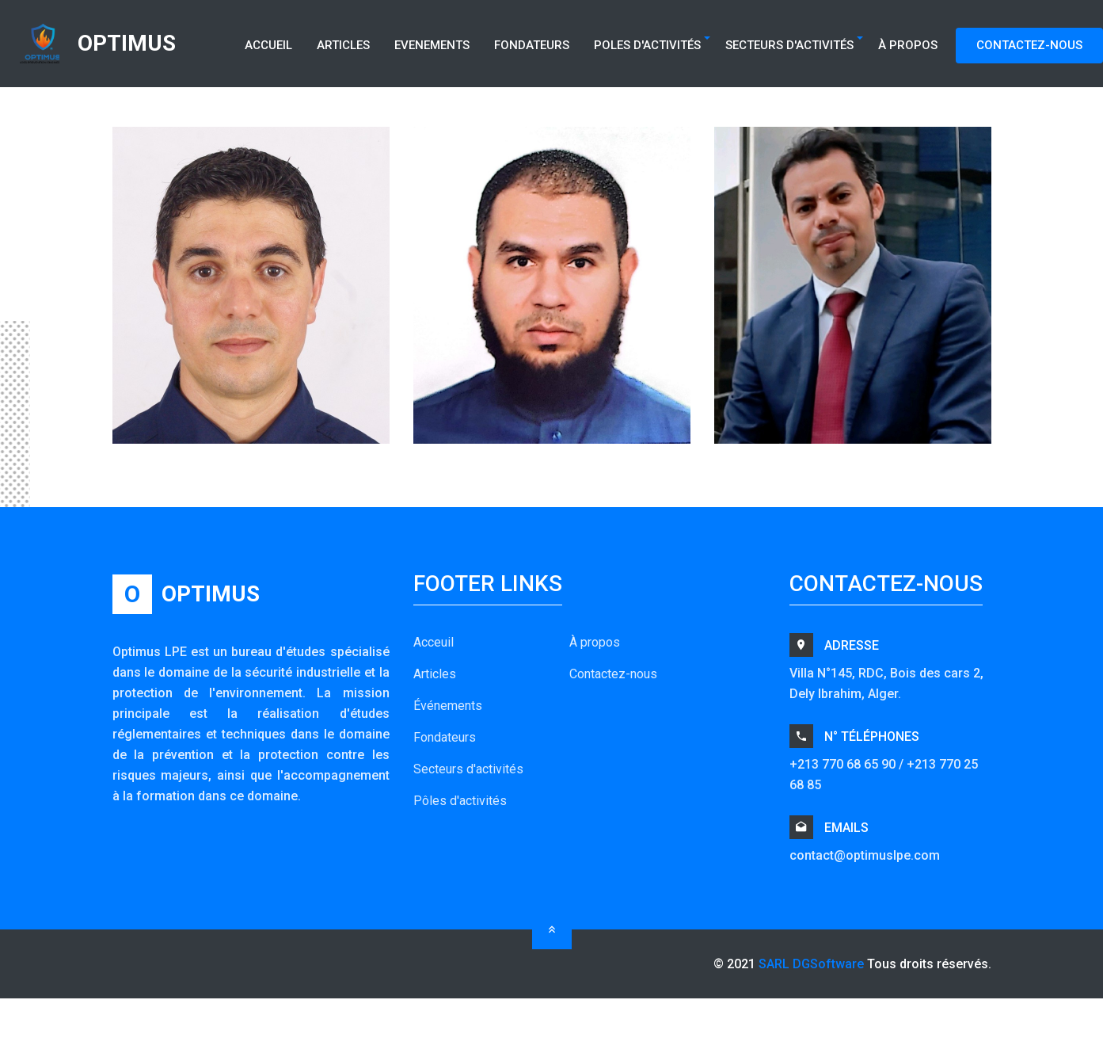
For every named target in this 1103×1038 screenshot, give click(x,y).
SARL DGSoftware (811, 963)
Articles (343, 45)
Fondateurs (531, 45)
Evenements (432, 45)
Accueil (268, 45)
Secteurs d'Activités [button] (789, 45)
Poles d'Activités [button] (647, 45)
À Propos (908, 45)
